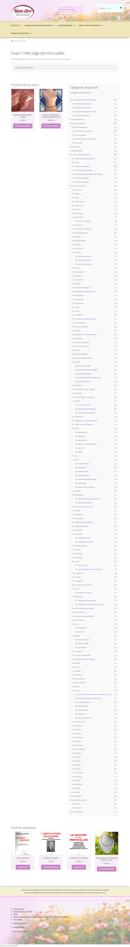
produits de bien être (20, 33)
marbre (77, 550)
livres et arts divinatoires (89, 25)
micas (77, 561)
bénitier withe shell (85, 593)
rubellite (78, 733)
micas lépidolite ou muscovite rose (90, 569)
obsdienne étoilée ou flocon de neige (90, 604)
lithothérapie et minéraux (84, 170)
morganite (79, 581)
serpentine (79, 745)
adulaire (78, 194)
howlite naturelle (84, 405)
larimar (77, 510)
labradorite (79, 495)
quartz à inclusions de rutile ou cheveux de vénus (94, 694)
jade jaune (81, 436)
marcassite (79, 554)
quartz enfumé (83, 706)
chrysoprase (79, 303)
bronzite (78, 276)
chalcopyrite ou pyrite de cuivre (86, 291)
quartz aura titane (84, 702)
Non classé (76, 792)
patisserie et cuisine (82, 182)
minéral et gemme (79, 186)
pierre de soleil (80, 683)
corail (77, 311)
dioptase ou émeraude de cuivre (86, 334)
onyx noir (81, 632)
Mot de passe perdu (20, 931)
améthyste (79, 213)
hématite (78, 393)
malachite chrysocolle (85, 542)
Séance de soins (78, 812)
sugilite (78, 765)
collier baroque (80, 135)
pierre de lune (80, 679)
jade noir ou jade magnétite (87, 444)
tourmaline (79, 773)
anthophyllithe (80, 241)
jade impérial (82, 432)
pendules (78, 808)
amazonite (79, 205)
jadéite (80, 452)
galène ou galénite (81, 354)
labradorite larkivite (85, 503)
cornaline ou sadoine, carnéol (85, 319)
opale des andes (83, 644)
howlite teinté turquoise (86, 413)
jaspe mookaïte (83, 471)
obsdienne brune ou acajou (87, 600)
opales (77, 636)
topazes (78, 769)
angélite (78, 237)
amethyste (79, 217)
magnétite (79, 530)
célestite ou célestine (82, 288)
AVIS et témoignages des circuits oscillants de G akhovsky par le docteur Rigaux (41, 917)
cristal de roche (80, 323)
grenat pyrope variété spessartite (89, 377)
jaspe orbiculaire (83, 475)
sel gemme (79, 737)
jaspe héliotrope (83, 464)
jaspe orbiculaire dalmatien (87, 479)
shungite (78, 753)
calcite (77, 284)
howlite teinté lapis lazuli (87, 409)
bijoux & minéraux (65, 25)
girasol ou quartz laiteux (83, 358)
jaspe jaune (82, 467)
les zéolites (79, 518)
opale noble (82, 647)
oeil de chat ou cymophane (84, 608)
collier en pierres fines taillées (85, 139)
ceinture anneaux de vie (83, 108)
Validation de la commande (23, 911)
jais (76, 456)
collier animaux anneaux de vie (85, 112)
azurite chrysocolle (84, 256)
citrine (77, 307)
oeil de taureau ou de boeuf (84, 616)
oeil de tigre (79, 620)
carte (77, 162)
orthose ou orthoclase (83, 655)
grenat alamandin (84, 366)
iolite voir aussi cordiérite (84, 424)
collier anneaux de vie (82, 115)
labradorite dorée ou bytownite (89, 499)
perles (77, 667)
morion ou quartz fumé (83, 585)
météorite (78, 557)
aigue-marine (80, 202)
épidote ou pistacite (82, 342)
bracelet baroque (81, 127)
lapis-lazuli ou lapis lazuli (84, 507)
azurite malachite (84, 260)
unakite (78, 780)
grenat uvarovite (83, 381)
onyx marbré (82, 628)
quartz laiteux (83, 710)
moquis (77, 577)
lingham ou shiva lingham (84, 522)
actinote (78, 190)
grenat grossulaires (85, 374)
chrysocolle (79, 299)
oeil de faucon (80, 612)
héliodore (78, 385)
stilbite (77, 761)
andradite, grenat (81, 233)
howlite (78, 401)
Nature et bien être (82, 178)
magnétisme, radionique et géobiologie (89, 174)
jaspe (77, 460)
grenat (77, 362)
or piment (78, 651)
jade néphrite (82, 440)
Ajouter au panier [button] (22, 126)
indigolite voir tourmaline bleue (86, 421)
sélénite (78, 741)
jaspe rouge (82, 483)
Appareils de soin (78, 119)
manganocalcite (81, 546)
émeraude (78, 338)
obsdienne (78, 597)
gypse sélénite (78, 151)
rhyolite (78, 730)
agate (77, 198)
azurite (77, 252)
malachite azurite (84, 538)
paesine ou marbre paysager (85, 659)
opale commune (83, 640)
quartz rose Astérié (84, 718)
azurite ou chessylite (85, 264)
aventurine (79, 248)
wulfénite (78, 784)
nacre (77, 589)
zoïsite (77, 788)
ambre (77, 209)
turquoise (78, 777)
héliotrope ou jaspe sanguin (85, 389)
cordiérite (78, 315)
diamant (78, 331)
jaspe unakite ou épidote (86, 487)
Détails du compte (20, 923)
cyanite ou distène (81, 327)
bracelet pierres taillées (83, 131)
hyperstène (79, 417)
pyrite (77, 687)
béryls (77, 268)
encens (77, 804)
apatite (77, 245)
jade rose (81, 448)
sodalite (78, 757)
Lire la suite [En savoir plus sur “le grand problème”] (23, 867)
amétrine (78, 225)
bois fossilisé (79, 272)
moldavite (78, 573)
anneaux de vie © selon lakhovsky (38, 25)
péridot (77, 663)
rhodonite (78, 726)
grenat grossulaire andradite (88, 370)
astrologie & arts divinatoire (85, 159)
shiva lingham (80, 749)
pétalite (78, 671)
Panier (16, 914)
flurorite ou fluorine (82, 346)
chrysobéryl (79, 295)
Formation (76, 147)
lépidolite (78, 514)
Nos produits (77, 796)
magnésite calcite (81, 526)
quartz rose (82, 714)
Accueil (15, 41)
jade (76, 428)
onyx (77, 624)
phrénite (78, 675)
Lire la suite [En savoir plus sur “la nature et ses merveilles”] (79, 867)
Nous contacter (19, 909)
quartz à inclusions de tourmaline (89, 698)
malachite (78, 534)
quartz (77, 690)
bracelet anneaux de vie (83, 104)
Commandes (18, 919)
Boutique (15, 25)
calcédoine (79, 280)
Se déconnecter (19, 927)
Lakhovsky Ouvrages (82, 166)
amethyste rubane (84, 221)
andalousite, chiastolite (83, 229)
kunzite (78, 491)
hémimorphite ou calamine (84, 397)
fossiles (78, 350)
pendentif (78, 143)
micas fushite (82, 565)
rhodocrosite (79, 722)
